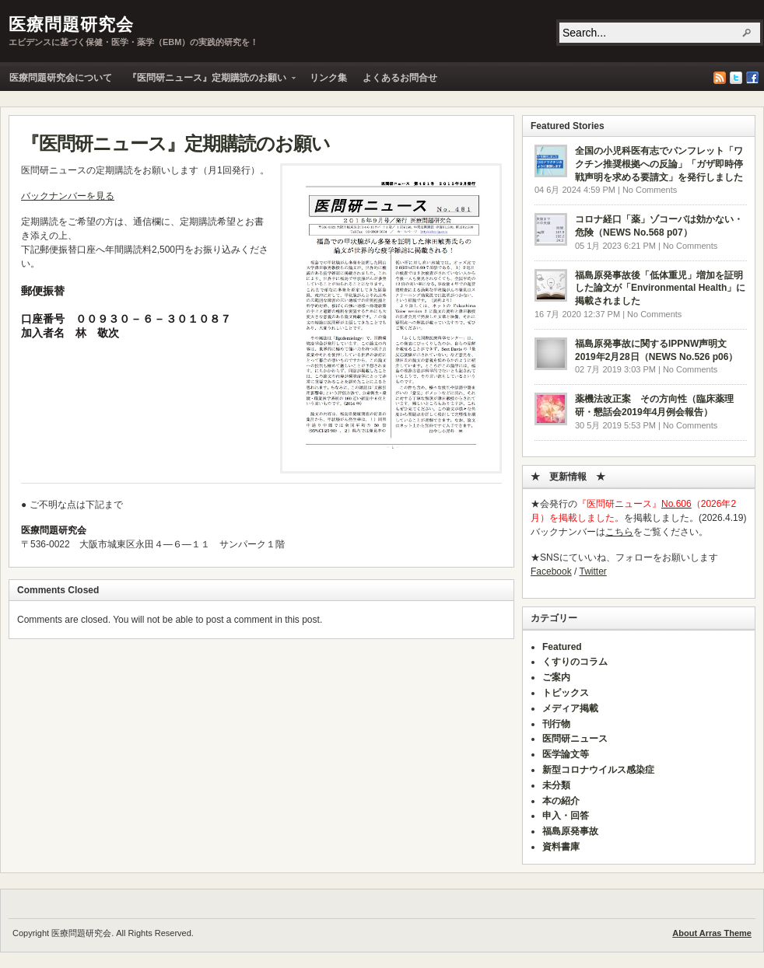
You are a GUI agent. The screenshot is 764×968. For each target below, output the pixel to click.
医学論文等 (565, 754)
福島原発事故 (570, 831)
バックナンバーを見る (67, 195)
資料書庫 (561, 846)
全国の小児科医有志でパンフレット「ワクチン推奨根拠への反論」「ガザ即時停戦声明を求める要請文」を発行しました (659, 164)
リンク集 (328, 77)
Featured (562, 646)
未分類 (556, 785)
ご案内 (556, 677)
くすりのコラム (575, 661)
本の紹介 (561, 800)
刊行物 (556, 723)
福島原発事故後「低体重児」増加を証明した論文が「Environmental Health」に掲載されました (660, 288)
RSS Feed (719, 78)
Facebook (752, 78)
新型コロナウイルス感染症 (598, 769)
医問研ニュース (575, 738)
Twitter (736, 78)
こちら (619, 531)
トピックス (565, 692)
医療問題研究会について (60, 77)
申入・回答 (565, 815)
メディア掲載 (570, 708)
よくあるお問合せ (400, 77)
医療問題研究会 (71, 24)
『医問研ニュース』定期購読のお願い (208, 81)
